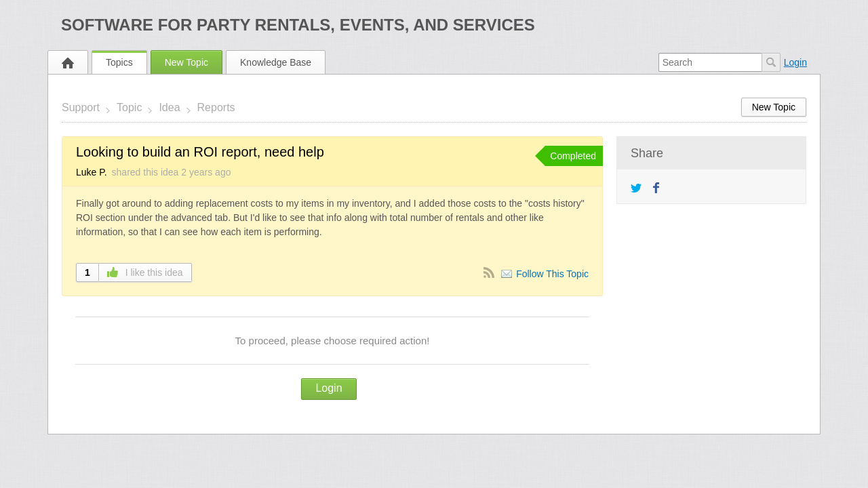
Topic (129, 107)
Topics (119, 62)
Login (795, 62)
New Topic (186, 62)
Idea (169, 107)
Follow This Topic (552, 273)
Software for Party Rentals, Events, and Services (298, 25)
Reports (216, 107)
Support (81, 107)
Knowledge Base (275, 62)
